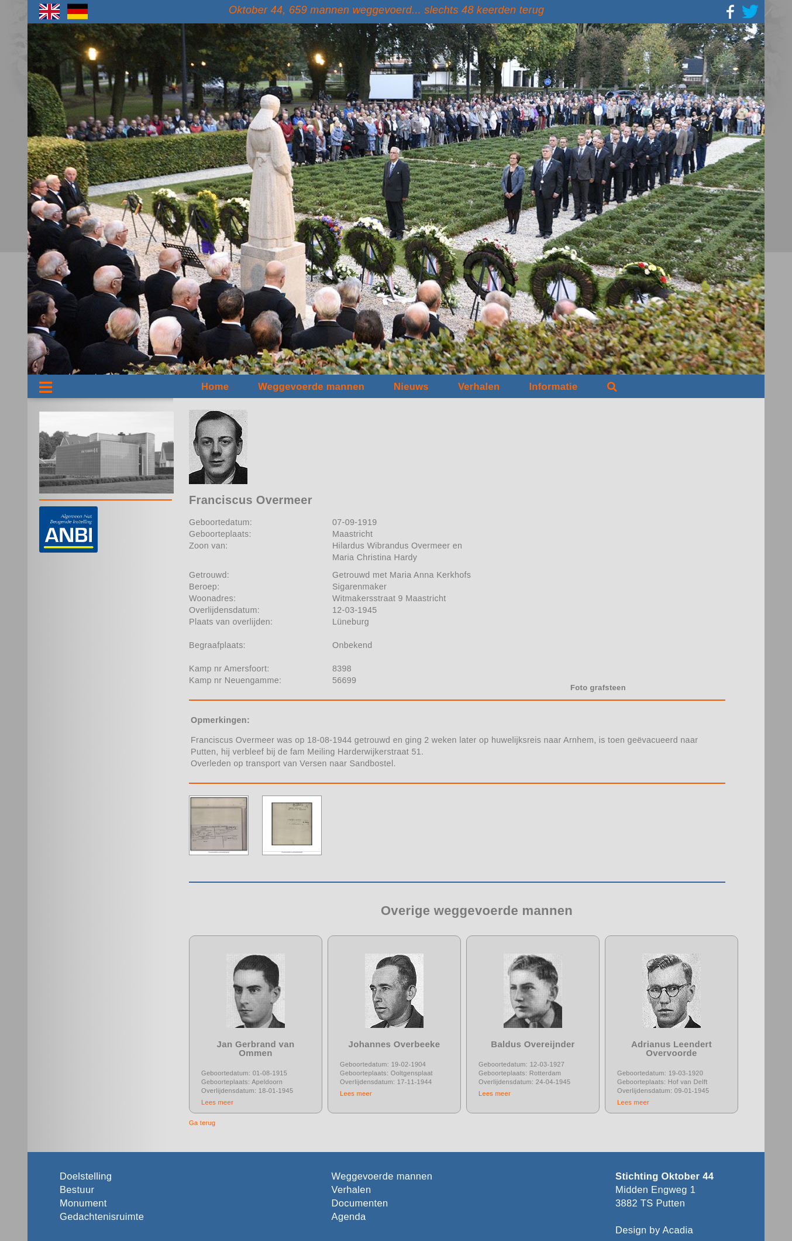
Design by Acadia (654, 1230)
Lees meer (217, 1102)
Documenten (360, 1203)
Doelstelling (86, 1176)
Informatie (553, 386)
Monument (83, 1203)
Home (215, 386)
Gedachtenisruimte (102, 1216)
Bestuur (77, 1189)
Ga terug (202, 1122)
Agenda (349, 1216)
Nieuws (411, 386)
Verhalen (479, 386)
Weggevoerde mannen (311, 386)
